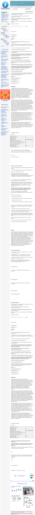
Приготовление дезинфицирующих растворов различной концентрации (5, 53)
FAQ (2, 20)
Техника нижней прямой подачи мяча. (4, 56)
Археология (4, 28)
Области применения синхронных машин (15, 496)
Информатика (3, 32)
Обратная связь (4, 19)
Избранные (17, 1)
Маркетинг (5, 34)
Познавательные (30, 1)
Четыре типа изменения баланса (5, 82)
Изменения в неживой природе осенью (4, 123)
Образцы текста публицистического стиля (5, 80)
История (3, 33)
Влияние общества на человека (5, 107)
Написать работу (4, 21)
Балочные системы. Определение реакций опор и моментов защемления (5, 133)
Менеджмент (7, 36)
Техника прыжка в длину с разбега (16, 487)
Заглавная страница (5, 14)
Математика (6, 35)
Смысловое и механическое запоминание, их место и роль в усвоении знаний (4, 68)
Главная (12, 1)
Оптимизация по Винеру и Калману (28, 496)
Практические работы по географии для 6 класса (4, 115)
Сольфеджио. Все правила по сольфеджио (4, 129)
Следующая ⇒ (28, 8)
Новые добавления (14, 3)
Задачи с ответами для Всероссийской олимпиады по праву (5, 85)
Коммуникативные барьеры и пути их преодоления (4, 72)
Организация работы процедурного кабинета (4, 63)
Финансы (7, 43)
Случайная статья (4, 16)
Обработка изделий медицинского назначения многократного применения (5, 76)
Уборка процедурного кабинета (4, 126)
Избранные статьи (4, 15)
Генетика (5, 29)
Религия (3, 39)
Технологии (5, 41)
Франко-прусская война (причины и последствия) (4, 60)
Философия (7, 42)
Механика (7, 37)
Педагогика (3, 38)
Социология (5, 40)
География (6, 30)
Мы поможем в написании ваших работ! (5, 100)
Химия (8, 44)
